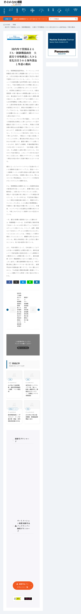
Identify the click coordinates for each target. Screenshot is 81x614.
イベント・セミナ (41, 10)
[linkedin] (37, 282)
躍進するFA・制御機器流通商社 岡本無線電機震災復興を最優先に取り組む (26, 309)
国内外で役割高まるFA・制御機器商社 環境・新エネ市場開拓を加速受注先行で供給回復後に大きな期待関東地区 (20, 309)
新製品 (17, 10)
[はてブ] (23, 282)
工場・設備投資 (32, 10)
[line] (30, 282)
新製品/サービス (13, 409)
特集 (53, 9)
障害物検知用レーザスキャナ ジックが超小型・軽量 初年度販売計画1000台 (14, 418)
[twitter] (16, 282)
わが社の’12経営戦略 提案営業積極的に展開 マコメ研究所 (14, 388)
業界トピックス (24, 10)
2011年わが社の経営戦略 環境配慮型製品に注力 (32, 417)
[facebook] (9, 282)
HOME (4, 11)
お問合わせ (75, 9)
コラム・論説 (59, 10)
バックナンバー (67, 10)
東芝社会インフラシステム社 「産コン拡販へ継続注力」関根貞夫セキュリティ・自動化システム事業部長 (32, 390)
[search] (76, 19)
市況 (48, 9)
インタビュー (11, 9)
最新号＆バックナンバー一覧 (23, 585)
